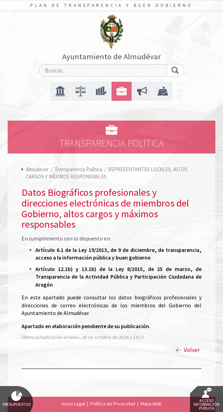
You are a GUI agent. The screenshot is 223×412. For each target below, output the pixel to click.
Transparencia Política (79, 169)
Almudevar (37, 169)
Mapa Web (151, 404)
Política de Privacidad (112, 404)
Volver (192, 350)
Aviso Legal (73, 404)
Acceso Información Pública (206, 399)
